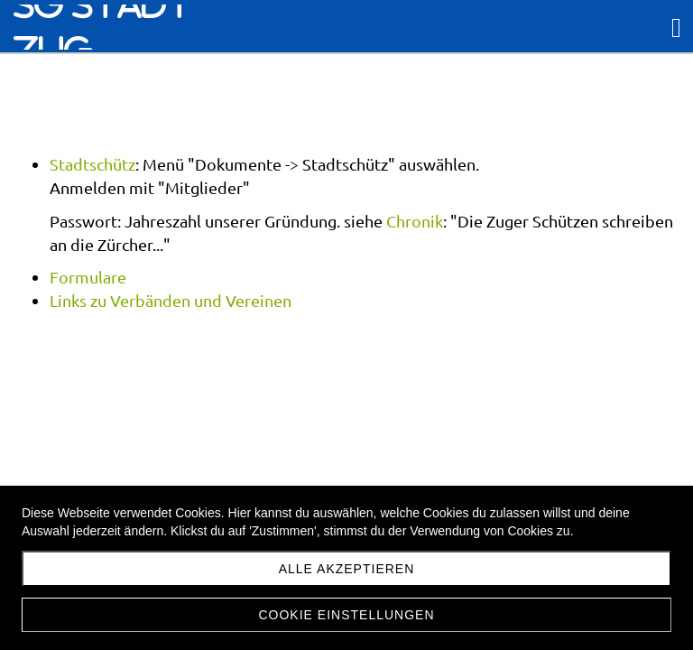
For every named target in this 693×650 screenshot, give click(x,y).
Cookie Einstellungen (346, 615)
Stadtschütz (92, 163)
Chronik (414, 220)
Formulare (88, 276)
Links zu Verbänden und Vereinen (170, 300)
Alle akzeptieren (347, 569)
